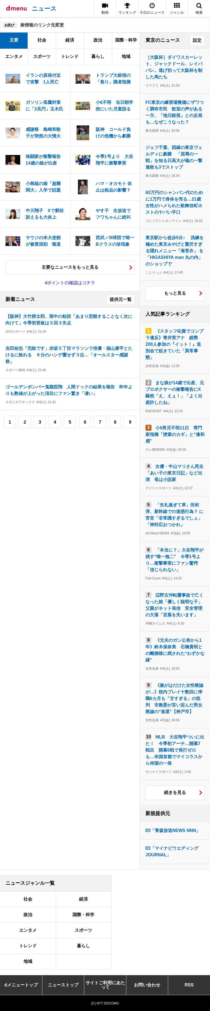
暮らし (97, 56)
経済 (69, 40)
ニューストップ (63, 985)
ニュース (44, 8)
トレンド (69, 56)
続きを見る (175, 792)
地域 (126, 56)
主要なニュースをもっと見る (70, 267)
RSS (189, 985)
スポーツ (42, 56)
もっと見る (175, 293)
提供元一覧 (121, 299)
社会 (41, 40)
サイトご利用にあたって (105, 984)
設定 (197, 40)
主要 (14, 40)
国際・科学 (126, 40)
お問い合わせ (147, 985)
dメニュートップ (21, 985)
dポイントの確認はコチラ (70, 282)
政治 (98, 40)
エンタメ (14, 56)
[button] (177, 8)
